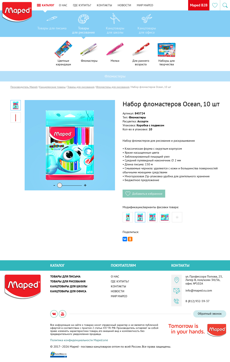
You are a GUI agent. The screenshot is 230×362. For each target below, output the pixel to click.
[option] (52, 24)
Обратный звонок (210, 313)
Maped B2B (197, 5)
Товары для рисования (80, 87)
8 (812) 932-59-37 (197, 301)
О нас (67, 5)
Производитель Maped (23, 87)
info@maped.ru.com (198, 290)
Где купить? (86, 5)
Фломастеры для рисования (112, 87)
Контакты (108, 5)
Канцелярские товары (52, 87)
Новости (128, 5)
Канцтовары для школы (68, 286)
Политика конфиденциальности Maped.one (79, 340)
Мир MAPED (149, 5)
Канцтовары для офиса (68, 291)
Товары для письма (65, 276)
